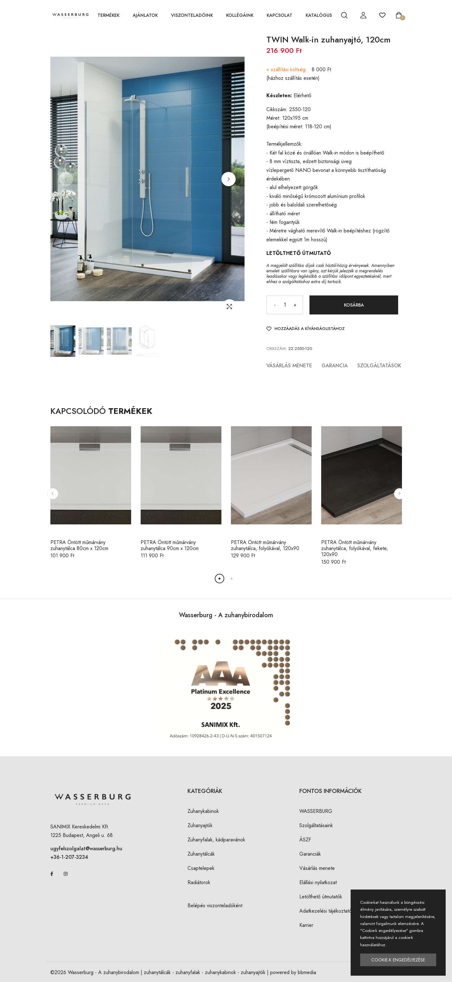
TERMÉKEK (108, 15)
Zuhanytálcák (201, 854)
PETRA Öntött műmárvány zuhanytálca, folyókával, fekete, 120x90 (354, 548)
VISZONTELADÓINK (192, 15)
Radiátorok (199, 882)
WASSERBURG (315, 811)
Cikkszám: (276, 348)
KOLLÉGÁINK (239, 15)
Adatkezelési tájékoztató (325, 911)
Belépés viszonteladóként (215, 905)
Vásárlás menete (289, 365)
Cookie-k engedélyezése (398, 960)
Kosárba (354, 305)
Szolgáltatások (379, 365)
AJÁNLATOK (145, 15)
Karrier (306, 925)
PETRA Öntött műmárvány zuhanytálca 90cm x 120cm (170, 545)
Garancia (334, 365)
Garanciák (310, 854)
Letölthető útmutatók (320, 896)
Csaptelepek (201, 868)
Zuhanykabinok (203, 811)
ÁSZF (305, 839)
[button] (228, 179)
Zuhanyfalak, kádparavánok (216, 839)
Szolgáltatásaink (316, 825)
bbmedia (307, 972)
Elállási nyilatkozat (318, 882)
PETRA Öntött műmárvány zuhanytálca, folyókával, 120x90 (265, 545)
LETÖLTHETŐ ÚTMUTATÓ (298, 253)
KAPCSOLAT (279, 15)
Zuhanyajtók (200, 825)
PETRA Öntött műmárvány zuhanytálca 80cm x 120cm (79, 545)
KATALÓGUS (319, 15)
